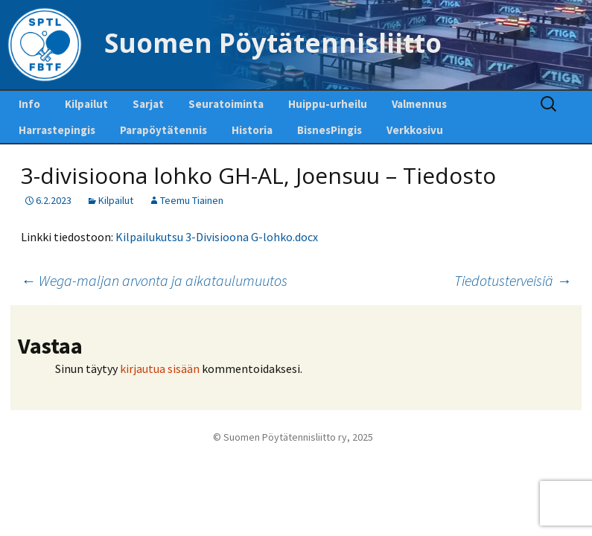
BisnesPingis (329, 130)
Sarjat (148, 104)
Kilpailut (86, 104)
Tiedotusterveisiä (512, 280)
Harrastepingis (57, 130)
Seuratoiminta (226, 104)
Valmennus (419, 104)
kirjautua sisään (160, 368)
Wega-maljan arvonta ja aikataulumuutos (154, 280)
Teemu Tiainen (191, 200)
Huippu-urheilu (327, 104)
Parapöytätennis (163, 130)
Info (29, 104)
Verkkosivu (414, 130)
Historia (252, 130)
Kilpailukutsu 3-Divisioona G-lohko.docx (216, 236)
